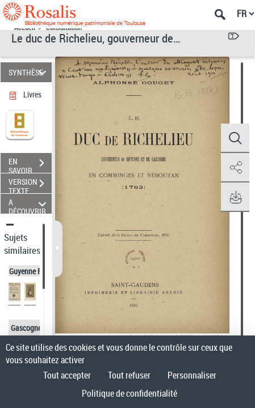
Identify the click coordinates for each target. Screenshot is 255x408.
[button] (235, 138)
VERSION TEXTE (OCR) (30, 185)
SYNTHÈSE (29, 72)
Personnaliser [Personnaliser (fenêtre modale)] (192, 375)
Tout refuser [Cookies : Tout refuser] (129, 375)
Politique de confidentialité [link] (129, 393)
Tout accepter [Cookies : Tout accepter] (67, 375)
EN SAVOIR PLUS (30, 164)
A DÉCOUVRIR (29, 204)
